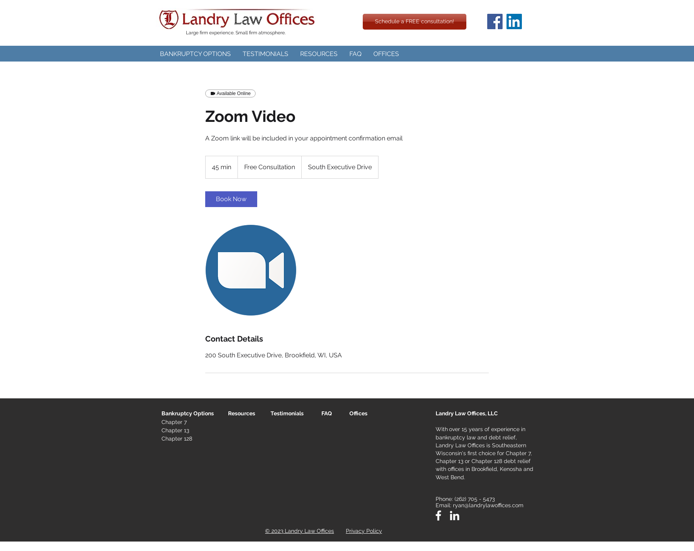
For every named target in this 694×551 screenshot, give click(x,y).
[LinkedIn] (514, 21)
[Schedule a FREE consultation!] (414, 22)
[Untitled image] (251, 270)
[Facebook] (495, 21)
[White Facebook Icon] (438, 515)
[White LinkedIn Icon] (454, 515)
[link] (231, 199)
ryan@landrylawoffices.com (488, 505)
